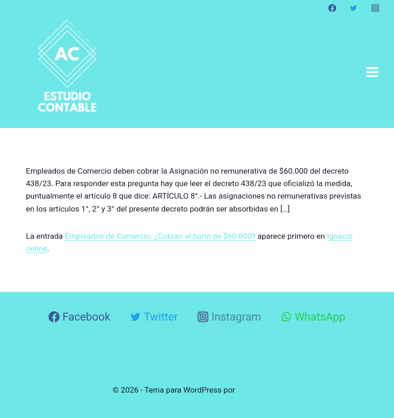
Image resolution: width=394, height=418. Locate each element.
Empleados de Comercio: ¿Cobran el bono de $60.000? (160, 236)
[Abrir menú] (372, 71)
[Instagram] (375, 8)
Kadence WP (259, 389)
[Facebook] (332, 8)
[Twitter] (354, 8)
